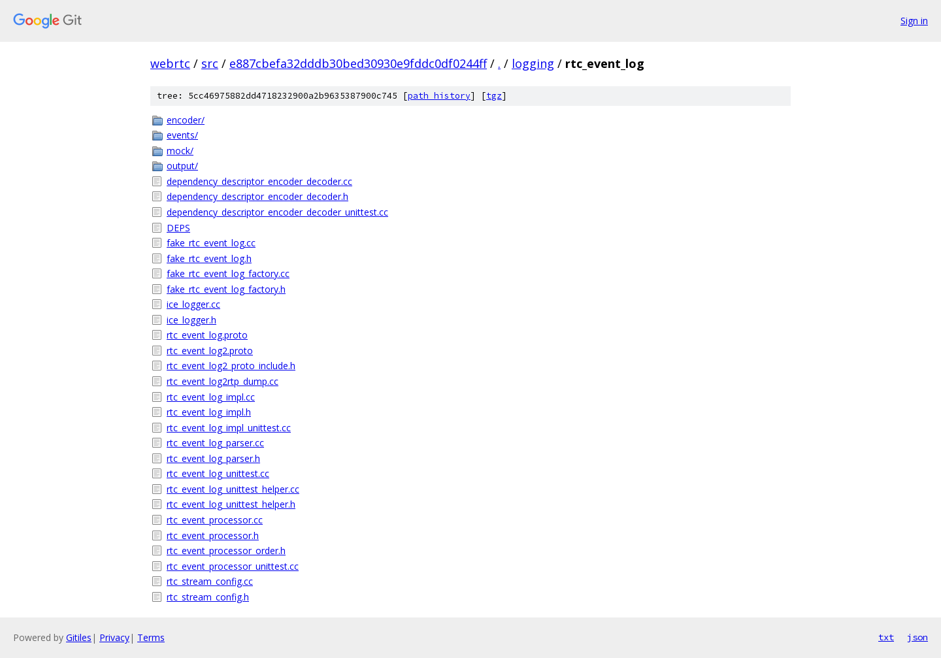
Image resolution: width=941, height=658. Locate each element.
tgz (494, 95)
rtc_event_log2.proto (210, 350)
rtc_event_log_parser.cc (215, 442)
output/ (182, 165)
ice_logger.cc (193, 304)
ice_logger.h (191, 320)
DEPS (178, 228)
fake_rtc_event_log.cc (211, 243)
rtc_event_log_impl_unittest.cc (229, 427)
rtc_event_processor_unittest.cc (233, 566)
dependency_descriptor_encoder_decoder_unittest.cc (277, 212)
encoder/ (186, 120)
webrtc (170, 63)
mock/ (180, 150)
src (209, 63)
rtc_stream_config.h (208, 597)
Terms (151, 637)
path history (439, 95)
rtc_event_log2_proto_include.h (231, 365)
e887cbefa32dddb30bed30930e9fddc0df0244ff (358, 63)
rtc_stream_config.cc (210, 581)
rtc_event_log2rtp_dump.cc (222, 381)
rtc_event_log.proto (207, 335)
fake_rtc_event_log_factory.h (226, 289)
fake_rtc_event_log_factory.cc (228, 273)
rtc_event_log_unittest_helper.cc (233, 489)
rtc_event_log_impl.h (209, 412)
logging (533, 63)
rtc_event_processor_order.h (226, 550)
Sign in (914, 20)
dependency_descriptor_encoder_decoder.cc (259, 181)
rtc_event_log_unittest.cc (218, 473)
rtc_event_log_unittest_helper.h (231, 504)
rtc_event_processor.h (213, 535)
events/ (182, 135)
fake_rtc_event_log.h (209, 258)
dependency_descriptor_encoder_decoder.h (257, 196)
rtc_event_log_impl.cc (211, 397)
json (917, 637)
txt (886, 637)
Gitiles (78, 637)
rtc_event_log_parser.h (213, 458)
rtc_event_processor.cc (215, 520)
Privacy (114, 637)
